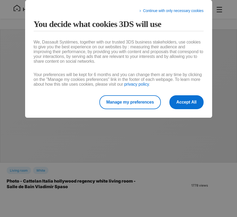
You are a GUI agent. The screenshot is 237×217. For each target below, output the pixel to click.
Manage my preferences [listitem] (130, 102)
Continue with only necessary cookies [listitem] (173, 11)
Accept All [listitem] (186, 102)
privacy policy (136, 84)
